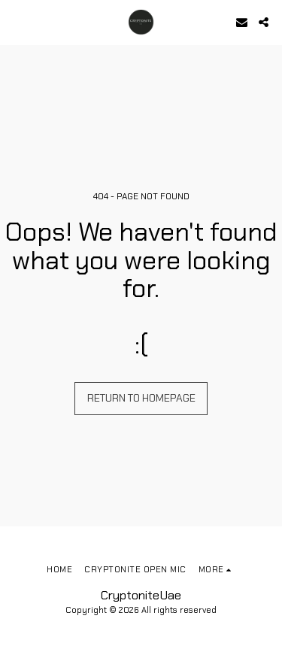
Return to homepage (141, 398)
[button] (16, 22)
